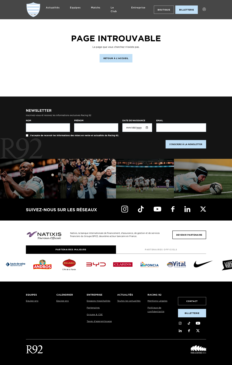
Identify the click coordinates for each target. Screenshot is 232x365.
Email (159, 120)
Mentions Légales (157, 301)
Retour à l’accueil (116, 58)
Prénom (78, 120)
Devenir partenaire (189, 235)
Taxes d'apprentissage (99, 321)
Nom (28, 120)
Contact (192, 301)
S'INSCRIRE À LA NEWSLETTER (185, 144)
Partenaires (93, 308)
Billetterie (192, 313)
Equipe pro (32, 301)
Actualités (53, 8)
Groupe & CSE (95, 315)
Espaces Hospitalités (98, 301)
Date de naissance (133, 120)
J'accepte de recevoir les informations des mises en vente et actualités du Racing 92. (74, 135)
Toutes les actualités (129, 301)
